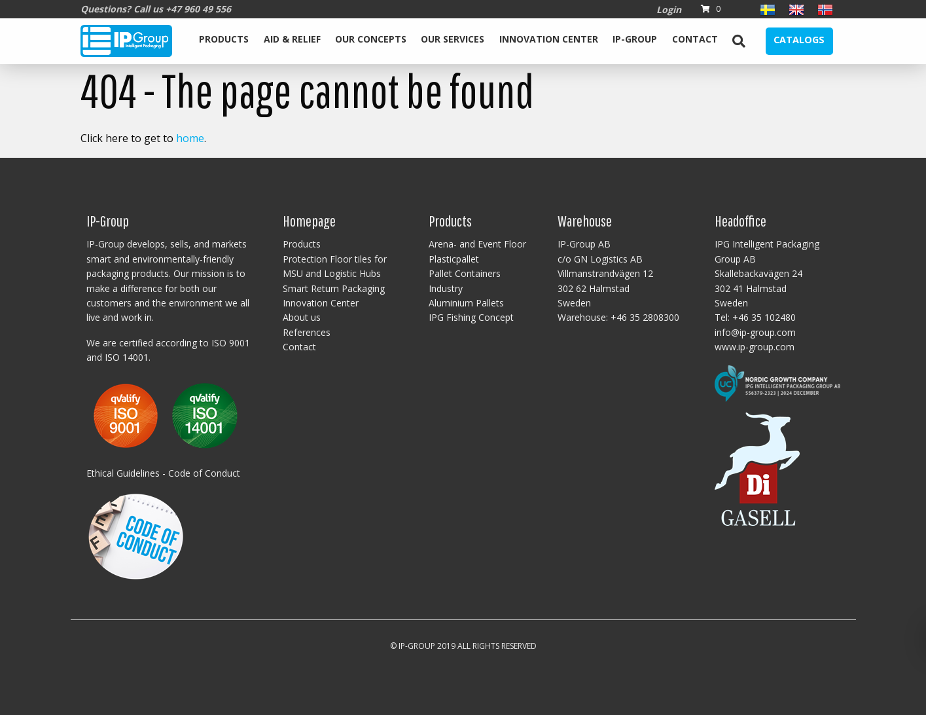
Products (224, 39)
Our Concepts (370, 39)
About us (302, 317)
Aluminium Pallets (466, 303)
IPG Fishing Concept (471, 317)
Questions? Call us (155, 9)
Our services (452, 39)
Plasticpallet (454, 259)
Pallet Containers (465, 273)
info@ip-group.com (755, 332)
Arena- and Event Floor (477, 244)
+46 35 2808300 (645, 317)
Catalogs (799, 39)
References (306, 332)
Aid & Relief (292, 39)
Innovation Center (548, 39)
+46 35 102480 (764, 317)
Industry (446, 288)
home (190, 138)
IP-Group (635, 39)
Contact (695, 39)
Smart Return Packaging (334, 288)
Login (668, 9)
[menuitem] (224, 41)
